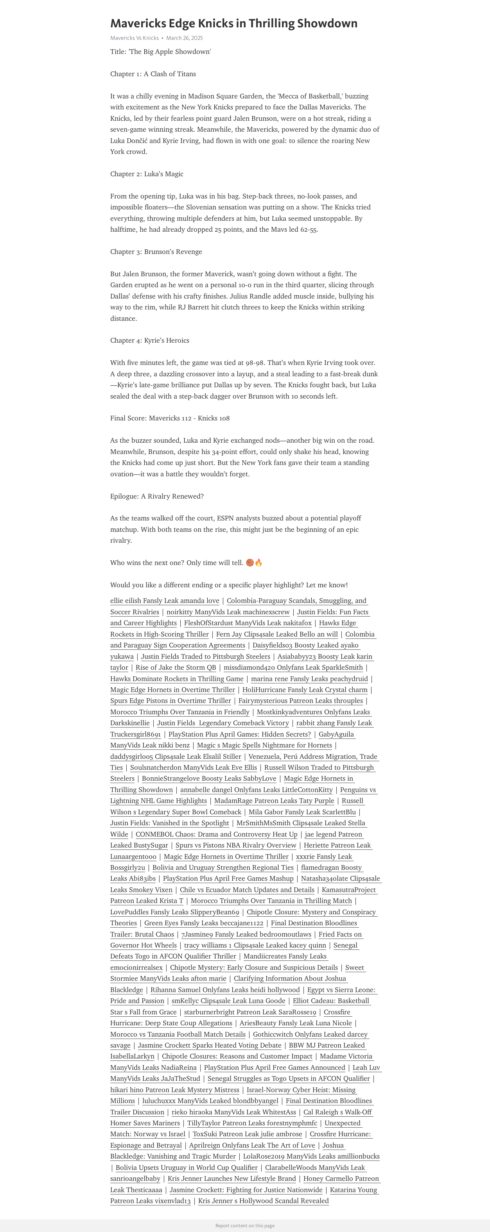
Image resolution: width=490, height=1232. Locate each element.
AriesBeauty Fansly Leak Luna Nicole (296, 1023)
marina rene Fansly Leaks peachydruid (309, 678)
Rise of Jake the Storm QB (176, 667)
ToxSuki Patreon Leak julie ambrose (247, 1134)
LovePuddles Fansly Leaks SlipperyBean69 (174, 912)
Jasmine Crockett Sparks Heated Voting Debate (210, 1045)
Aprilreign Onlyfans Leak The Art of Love (252, 1145)
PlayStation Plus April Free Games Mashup (228, 878)
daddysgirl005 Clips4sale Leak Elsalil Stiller (175, 756)
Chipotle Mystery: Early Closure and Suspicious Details (254, 967)
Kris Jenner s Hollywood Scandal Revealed (263, 1200)
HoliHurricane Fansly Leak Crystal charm (305, 689)
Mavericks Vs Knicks (134, 37)
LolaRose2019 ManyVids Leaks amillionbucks (311, 1156)
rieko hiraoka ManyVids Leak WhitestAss (234, 1112)
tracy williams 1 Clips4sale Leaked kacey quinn (255, 945)
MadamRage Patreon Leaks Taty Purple (274, 800)
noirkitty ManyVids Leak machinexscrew (228, 612)
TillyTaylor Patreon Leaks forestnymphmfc (252, 1123)
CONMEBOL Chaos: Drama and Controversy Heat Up (217, 834)
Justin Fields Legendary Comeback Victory (223, 723)
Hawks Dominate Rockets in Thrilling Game (177, 678)
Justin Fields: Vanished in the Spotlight (169, 823)
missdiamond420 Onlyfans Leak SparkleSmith (293, 667)
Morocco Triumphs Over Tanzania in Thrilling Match (271, 900)
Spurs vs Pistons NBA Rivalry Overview (236, 845)
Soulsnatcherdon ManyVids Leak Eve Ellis (193, 767)
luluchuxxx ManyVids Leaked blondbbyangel (210, 1100)
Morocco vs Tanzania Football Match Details (178, 1034)
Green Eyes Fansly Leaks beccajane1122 (204, 923)
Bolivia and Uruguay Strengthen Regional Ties (223, 867)
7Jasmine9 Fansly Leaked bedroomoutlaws (246, 934)
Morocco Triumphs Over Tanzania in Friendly (179, 712)
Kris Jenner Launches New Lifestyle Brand (232, 1178)
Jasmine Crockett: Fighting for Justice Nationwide (246, 1190)
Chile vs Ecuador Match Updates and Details (247, 889)
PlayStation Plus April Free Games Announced (274, 1067)
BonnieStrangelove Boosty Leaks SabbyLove (209, 778)
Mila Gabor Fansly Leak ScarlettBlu (302, 812)
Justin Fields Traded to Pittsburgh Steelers (205, 656)
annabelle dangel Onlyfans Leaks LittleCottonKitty (256, 789)
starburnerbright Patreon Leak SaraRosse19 (250, 1012)
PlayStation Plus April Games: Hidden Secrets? (240, 734)
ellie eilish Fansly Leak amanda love (164, 600)
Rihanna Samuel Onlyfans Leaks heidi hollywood (225, 989)
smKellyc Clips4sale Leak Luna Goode (228, 1000)
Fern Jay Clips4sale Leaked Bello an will (277, 634)
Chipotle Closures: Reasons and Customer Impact (237, 1056)
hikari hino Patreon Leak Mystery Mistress (174, 1089)
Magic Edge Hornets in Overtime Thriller (172, 689)
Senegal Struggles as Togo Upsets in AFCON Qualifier (289, 1078)
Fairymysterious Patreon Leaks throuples (301, 700)
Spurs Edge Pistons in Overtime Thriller (170, 700)
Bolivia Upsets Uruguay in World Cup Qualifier (187, 1167)
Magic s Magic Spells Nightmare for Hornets (264, 745)
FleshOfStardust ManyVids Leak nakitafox (248, 623)
